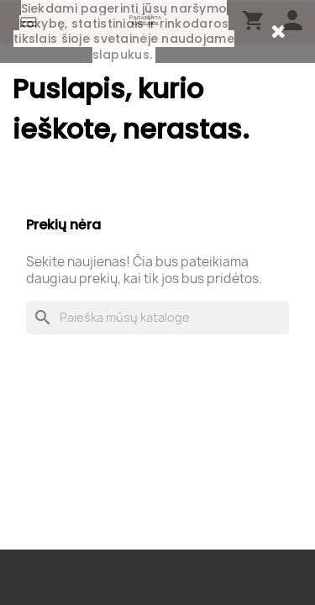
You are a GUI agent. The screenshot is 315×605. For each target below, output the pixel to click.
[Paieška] (157, 317)
